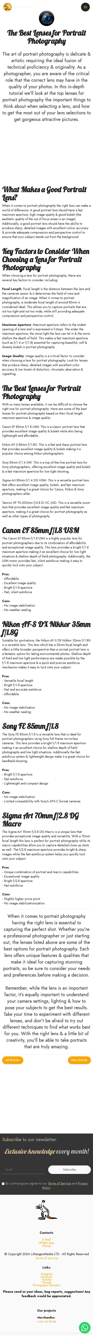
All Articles (13, 1065)
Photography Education (46, 1291)
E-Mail (46, 1244)
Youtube (46, 1285)
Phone (46, 1251)
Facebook (46, 1282)
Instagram (46, 1279)
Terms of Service (59, 1183)
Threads (46, 1288)
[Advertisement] (46, 153)
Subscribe (69, 1170)
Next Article (79, 1065)
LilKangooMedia (25, 7)
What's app (46, 1248)
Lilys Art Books (47, 1327)
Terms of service (46, 1263)
